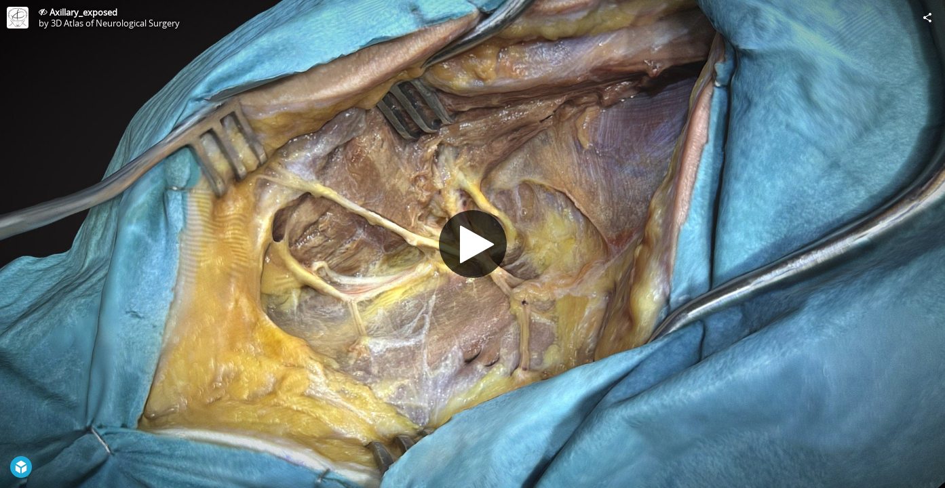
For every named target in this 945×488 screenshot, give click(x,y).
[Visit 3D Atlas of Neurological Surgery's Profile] (17, 17)
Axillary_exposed (83, 12)
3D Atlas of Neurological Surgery (115, 23)
